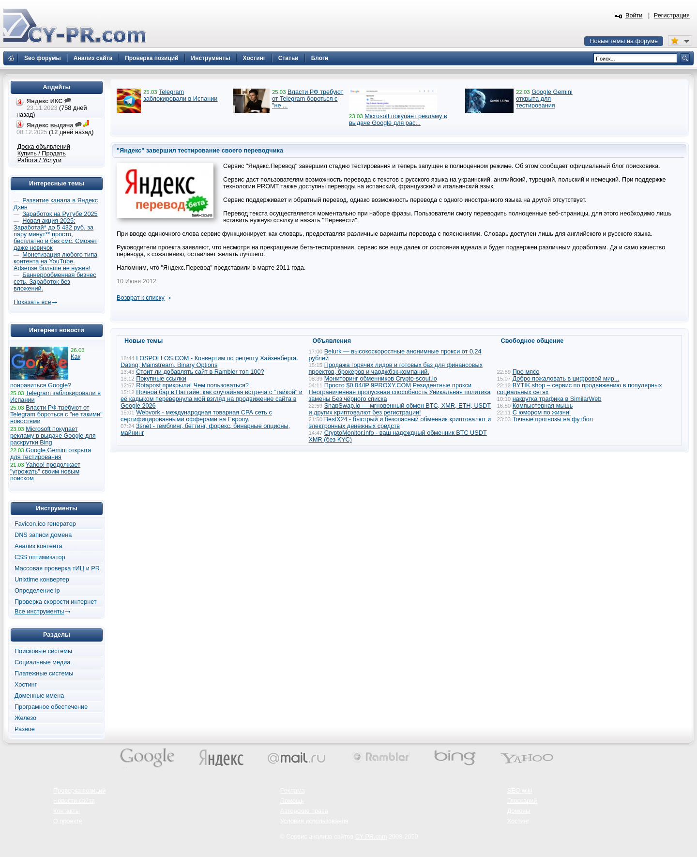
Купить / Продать (41, 153)
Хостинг (26, 684)
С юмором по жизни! (542, 412)
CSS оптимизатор (40, 557)
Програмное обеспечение (51, 707)
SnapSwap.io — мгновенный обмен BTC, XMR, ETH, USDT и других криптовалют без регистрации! (400, 409)
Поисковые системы (43, 651)
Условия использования (314, 821)
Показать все (32, 302)
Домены (518, 811)
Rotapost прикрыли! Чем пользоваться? (192, 385)
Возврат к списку (141, 297)
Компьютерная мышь (543, 405)
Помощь (292, 800)
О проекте (67, 821)
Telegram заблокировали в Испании (180, 95)
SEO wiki (519, 790)
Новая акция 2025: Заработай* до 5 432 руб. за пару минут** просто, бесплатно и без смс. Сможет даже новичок (55, 234)
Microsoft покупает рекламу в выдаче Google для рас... (398, 119)
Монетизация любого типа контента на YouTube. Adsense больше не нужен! (55, 261)
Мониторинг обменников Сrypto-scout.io (380, 378)
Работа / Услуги (39, 160)
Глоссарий (522, 800)
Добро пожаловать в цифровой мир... (566, 378)
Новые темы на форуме (624, 41)
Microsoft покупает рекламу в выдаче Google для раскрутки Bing (53, 436)
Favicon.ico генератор (45, 523)
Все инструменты (39, 611)
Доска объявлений (43, 146)
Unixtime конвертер (42, 579)
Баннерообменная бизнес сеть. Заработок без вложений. (55, 282)
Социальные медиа (42, 662)
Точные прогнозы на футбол (553, 419)
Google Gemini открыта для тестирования (544, 99)
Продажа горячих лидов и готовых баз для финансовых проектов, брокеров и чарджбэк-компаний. (396, 368)
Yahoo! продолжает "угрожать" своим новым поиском (45, 471)
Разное (25, 729)
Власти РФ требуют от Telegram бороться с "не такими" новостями (56, 414)
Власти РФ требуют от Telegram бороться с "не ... (307, 99)
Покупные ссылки (161, 378)
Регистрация (672, 15)
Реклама (292, 790)
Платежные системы (44, 673)
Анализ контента (38, 546)
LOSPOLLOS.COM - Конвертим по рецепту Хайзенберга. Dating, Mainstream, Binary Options (209, 361)
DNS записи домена (43, 535)
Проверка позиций (79, 790)
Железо (25, 718)
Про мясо (526, 371)
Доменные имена (39, 695)
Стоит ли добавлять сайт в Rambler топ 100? (200, 371)
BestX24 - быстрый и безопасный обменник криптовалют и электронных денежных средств (400, 422)
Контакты (66, 811)
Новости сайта (74, 800)
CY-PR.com (371, 836)
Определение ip (37, 590)
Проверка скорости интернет (56, 601)
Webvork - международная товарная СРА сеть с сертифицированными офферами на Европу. (196, 416)
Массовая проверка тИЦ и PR (57, 568)
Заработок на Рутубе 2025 (59, 214)
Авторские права (304, 811)
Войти (634, 15)
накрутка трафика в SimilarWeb (557, 399)
